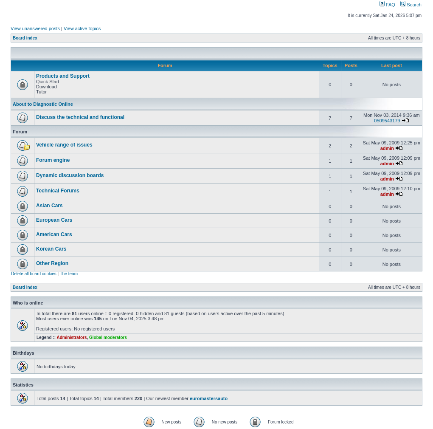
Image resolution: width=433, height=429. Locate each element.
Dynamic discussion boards (70, 175)
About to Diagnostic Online (43, 104)
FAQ (387, 4)
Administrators (71, 337)
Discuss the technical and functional (80, 117)
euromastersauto (209, 398)
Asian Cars (49, 206)
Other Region (52, 263)
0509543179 (387, 120)
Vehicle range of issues (64, 145)
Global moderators (108, 337)
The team (69, 273)
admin (387, 148)
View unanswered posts (35, 28)
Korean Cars (51, 249)
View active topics (82, 28)
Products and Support (63, 76)
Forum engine (53, 160)
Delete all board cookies (33, 273)
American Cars (54, 234)
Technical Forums (57, 191)
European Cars (54, 220)
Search (411, 4)
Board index (25, 38)
